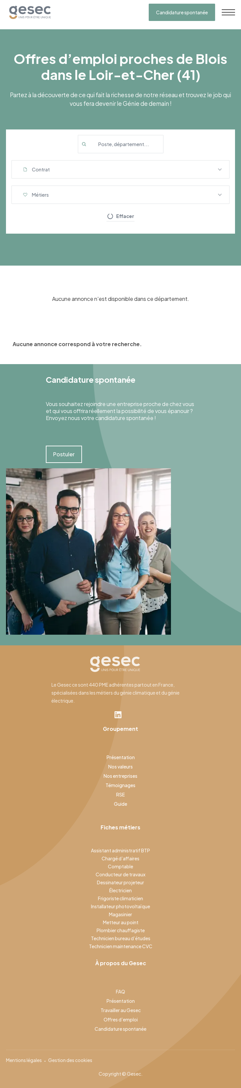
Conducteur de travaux (120, 874)
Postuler (64, 454)
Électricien (120, 890)
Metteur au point (120, 922)
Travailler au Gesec (121, 1010)
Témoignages (120, 785)
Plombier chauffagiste (121, 930)
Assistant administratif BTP (120, 850)
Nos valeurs (120, 766)
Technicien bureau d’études (120, 938)
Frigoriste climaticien (120, 898)
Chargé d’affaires (120, 858)
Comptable (120, 866)
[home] (28, 12)
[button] (120, 169)
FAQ (120, 991)
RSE (120, 794)
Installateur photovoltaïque (120, 906)
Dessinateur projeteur (120, 882)
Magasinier (120, 914)
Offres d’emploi (121, 1019)
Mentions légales (24, 1060)
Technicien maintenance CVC (120, 946)
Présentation (121, 757)
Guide (120, 804)
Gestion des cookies (70, 1060)
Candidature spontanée (182, 12)
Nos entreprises (120, 776)
